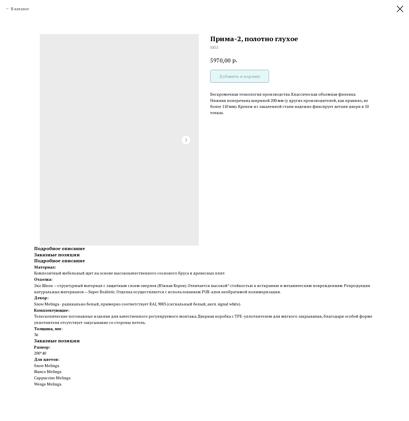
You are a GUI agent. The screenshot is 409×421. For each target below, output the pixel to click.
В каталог (20, 8)
